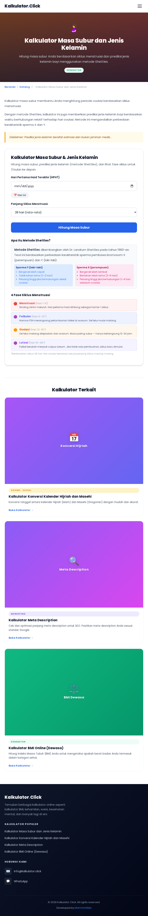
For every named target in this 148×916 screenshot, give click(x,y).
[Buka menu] (139, 6)
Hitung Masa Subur (74, 227)
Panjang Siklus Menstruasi (29, 204)
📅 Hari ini (20, 195)
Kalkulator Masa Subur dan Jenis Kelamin (33, 831)
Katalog (25, 87)
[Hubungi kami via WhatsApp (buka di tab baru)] (74, 881)
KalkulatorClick (22, 6)
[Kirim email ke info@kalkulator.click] (74, 871)
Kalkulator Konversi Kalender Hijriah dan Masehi (37, 838)
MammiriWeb (83, 907)
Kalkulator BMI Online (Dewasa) (26, 852)
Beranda (10, 87)
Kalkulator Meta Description (24, 845)
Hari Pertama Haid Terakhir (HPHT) (35, 177)
